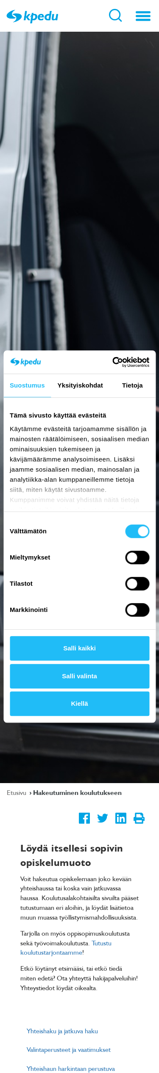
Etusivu (17, 792)
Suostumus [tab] (27, 385)
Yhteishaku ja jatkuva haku (62, 1031)
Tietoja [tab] (132, 385)
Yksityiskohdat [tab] (80, 385)
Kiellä (79, 703)
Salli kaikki (79, 648)
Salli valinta (79, 676)
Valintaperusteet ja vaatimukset (69, 1049)
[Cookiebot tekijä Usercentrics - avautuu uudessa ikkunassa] (113, 362)
